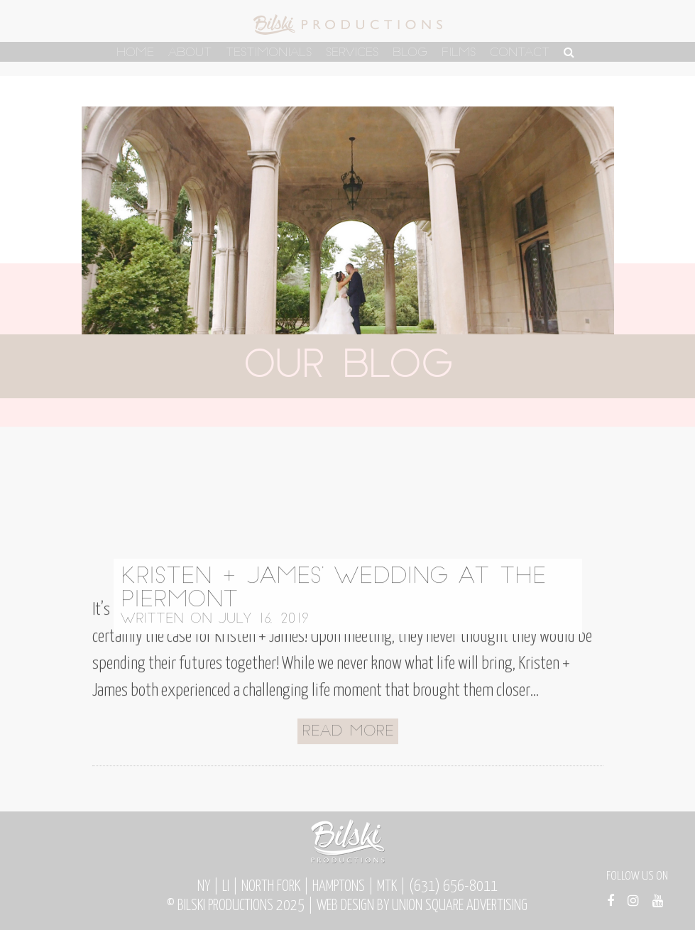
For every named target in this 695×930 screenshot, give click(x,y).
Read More (348, 760)
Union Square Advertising (459, 906)
